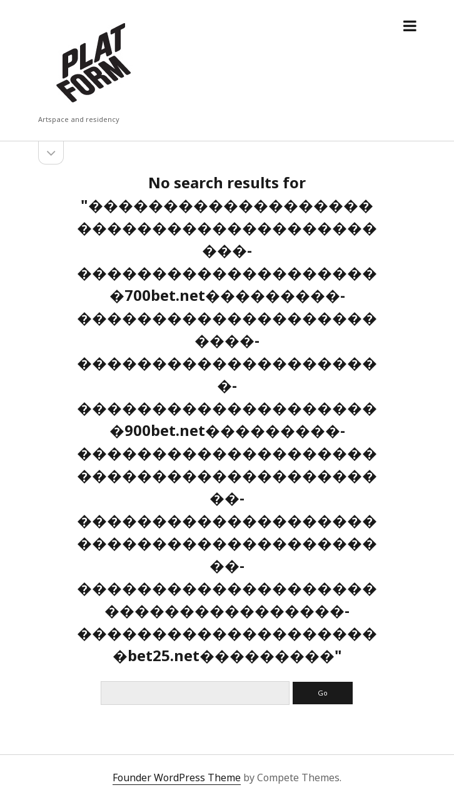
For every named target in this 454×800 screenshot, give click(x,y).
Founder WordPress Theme (177, 777)
